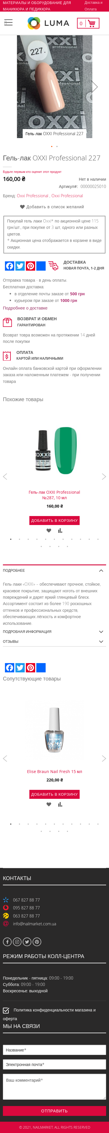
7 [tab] (63, 539)
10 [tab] (89, 539)
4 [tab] (37, 539)
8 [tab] (72, 539)
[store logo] (54, 23)
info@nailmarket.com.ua (34, 923)
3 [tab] (28, 539)
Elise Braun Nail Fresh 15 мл (54, 771)
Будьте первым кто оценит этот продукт (32, 171)
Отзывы (10, 641)
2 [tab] (20, 539)
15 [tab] (68, 547)
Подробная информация (27, 631)
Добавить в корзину (54, 520)
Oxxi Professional (32, 195)
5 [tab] (46, 539)
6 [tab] (55, 539)
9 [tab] (81, 539)
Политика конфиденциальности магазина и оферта (49, 1014)
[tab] (54, 568)
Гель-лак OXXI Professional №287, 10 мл (55, 494)
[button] (94, 86)
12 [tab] (41, 547)
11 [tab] (98, 539)
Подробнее (14, 570)
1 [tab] (11, 539)
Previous (5, 476)
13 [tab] (50, 547)
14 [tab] (59, 547)
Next (104, 476)
